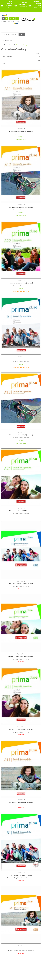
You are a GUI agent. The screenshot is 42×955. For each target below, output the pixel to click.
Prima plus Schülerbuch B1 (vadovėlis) (21, 875)
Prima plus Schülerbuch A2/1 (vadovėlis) (21, 511)
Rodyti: (39, 60)
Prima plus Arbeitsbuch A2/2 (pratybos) (21, 283)
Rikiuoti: (39, 53)
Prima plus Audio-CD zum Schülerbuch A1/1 (21, 929)
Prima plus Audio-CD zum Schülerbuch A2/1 (21, 656)
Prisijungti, (26, 19)
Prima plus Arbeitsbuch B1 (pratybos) (21, 359)
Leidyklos (10, 44)
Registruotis (27, 20)
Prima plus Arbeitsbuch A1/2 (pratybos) (21, 207)
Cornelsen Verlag (21, 44)
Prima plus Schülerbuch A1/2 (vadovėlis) (21, 435)
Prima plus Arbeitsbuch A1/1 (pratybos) (21, 131)
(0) (24, 129)
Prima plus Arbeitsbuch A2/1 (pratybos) (21, 729)
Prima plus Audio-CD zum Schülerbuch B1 (21, 584)
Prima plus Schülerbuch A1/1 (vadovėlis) (21, 802)
